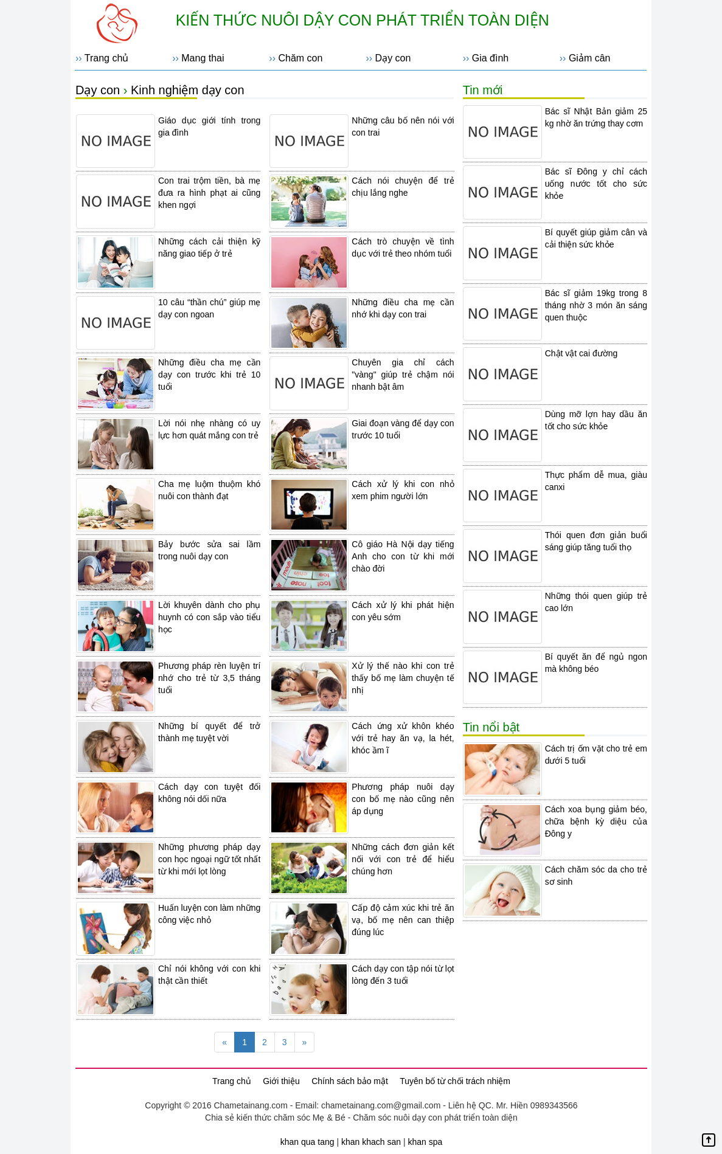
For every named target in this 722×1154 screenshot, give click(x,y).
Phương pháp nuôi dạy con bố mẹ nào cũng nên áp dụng (403, 799)
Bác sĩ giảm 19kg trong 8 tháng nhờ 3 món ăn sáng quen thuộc (596, 305)
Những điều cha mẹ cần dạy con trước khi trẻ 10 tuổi (209, 375)
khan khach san (371, 1142)
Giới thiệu (281, 1081)
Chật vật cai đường (581, 353)
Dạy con (393, 58)
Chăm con (300, 58)
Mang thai (202, 58)
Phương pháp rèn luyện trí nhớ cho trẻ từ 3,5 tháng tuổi (209, 678)
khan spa (425, 1142)
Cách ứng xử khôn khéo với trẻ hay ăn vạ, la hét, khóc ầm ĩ (403, 738)
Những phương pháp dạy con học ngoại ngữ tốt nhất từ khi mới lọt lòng (209, 859)
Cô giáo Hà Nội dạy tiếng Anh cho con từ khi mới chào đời (403, 556)
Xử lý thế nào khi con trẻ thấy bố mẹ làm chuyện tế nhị (403, 678)
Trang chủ (107, 58)
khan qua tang (307, 1142)
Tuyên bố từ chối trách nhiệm (455, 1081)
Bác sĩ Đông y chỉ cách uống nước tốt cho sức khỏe (596, 184)
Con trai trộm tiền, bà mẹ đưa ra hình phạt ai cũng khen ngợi (209, 193)
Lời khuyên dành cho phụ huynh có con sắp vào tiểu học (209, 617)
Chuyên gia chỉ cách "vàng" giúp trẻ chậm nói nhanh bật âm (403, 375)
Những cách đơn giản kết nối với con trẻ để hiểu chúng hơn (403, 859)
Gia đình (490, 58)
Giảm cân (590, 58)
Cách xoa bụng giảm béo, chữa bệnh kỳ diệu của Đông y (596, 821)
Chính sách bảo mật (349, 1081)
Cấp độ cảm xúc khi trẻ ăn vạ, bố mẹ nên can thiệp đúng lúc (403, 920)
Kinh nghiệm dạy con (188, 90)
